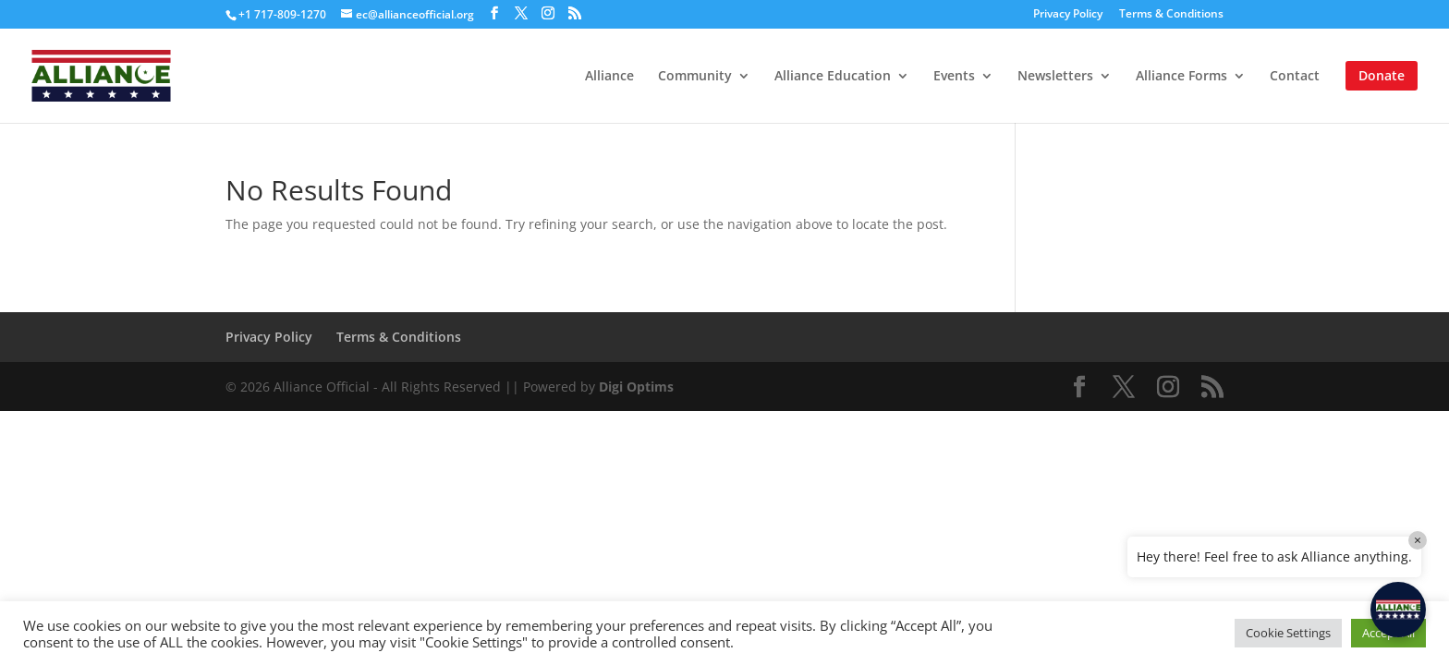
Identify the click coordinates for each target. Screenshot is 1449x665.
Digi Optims (636, 386)
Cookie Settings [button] (1288, 632)
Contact (1295, 76)
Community (695, 76)
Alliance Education (832, 76)
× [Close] (1417, 540)
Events (954, 76)
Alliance (609, 76)
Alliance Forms (1181, 76)
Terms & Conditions (1171, 14)
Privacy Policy (1067, 14)
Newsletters (1055, 76)
